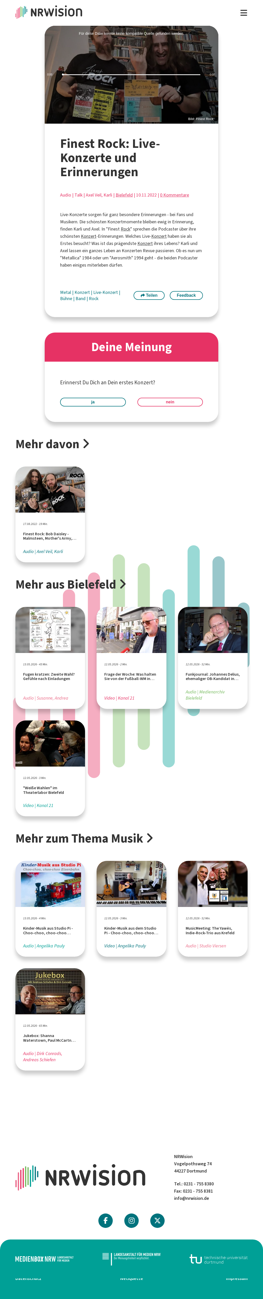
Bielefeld (124, 195)
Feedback (186, 295)
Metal (66, 292)
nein (170, 402)
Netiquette (131, 1278)
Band (81, 298)
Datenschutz (28, 1278)
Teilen (149, 295)
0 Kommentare (174, 195)
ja (93, 402)
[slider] (131, 74)
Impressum (237, 1278)
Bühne (66, 298)
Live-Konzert (106, 292)
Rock (125, 229)
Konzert (88, 236)
